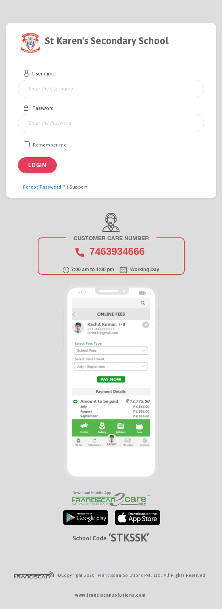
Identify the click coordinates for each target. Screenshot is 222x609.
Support (78, 187)
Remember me (45, 144)
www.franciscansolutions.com (110, 595)
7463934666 (117, 251)
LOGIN (37, 165)
